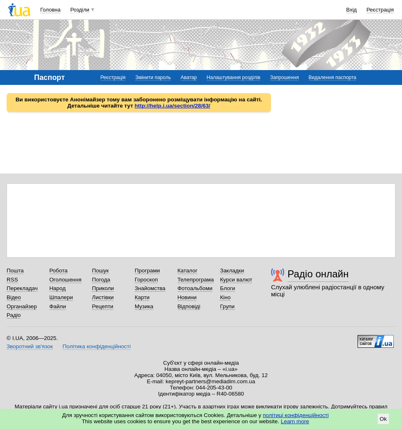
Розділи (79, 10)
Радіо (14, 315)
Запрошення (284, 77)
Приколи (103, 288)
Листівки (103, 297)
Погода (101, 280)
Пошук (100, 270)
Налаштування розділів (233, 77)
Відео (14, 297)
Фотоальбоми (195, 288)
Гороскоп (146, 280)
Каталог (188, 270)
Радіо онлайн (318, 273)
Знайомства (150, 288)
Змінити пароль (153, 77)
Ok (383, 419)
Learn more (295, 421)
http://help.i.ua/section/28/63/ (172, 106)
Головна (50, 10)
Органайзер (22, 306)
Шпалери (61, 297)
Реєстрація (380, 10)
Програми (147, 270)
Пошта (15, 270)
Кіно (225, 297)
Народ (57, 288)
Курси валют (236, 280)
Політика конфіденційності (97, 346)
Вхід (351, 10)
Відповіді (189, 306)
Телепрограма (196, 280)
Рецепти (102, 306)
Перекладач (22, 288)
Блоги (227, 288)
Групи (227, 306)
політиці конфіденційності (296, 415)
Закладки (232, 270)
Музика (144, 306)
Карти (142, 297)
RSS (12, 280)
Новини (187, 297)
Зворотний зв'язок (30, 346)
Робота (58, 270)
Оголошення (65, 280)
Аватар (189, 77)
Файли (57, 306)
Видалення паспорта (332, 77)
